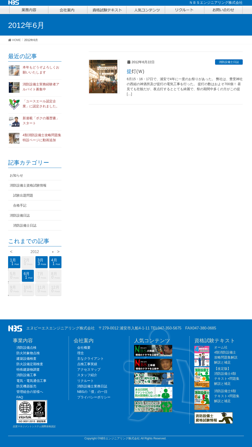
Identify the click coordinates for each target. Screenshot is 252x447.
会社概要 (84, 347)
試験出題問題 (23, 195)
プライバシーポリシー (94, 397)
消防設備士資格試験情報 (28, 185)
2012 (34, 252)
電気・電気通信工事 (31, 381)
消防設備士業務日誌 (92, 386)
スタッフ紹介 (87, 375)
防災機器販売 (26, 386)
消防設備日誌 (20, 215)
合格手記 (19, 205)
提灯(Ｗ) (135, 71)
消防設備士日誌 (229, 62)
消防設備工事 (26, 375)
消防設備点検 (26, 347)
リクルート (85, 381)
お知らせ (16, 175)
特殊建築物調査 (28, 369)
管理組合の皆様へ (29, 392)
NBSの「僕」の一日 (92, 392)
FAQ (19, 397)
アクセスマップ (89, 369)
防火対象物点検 (28, 353)
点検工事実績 (87, 364)
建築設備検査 (26, 358)
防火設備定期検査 (29, 364)
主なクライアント (90, 358)
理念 (80, 353)
